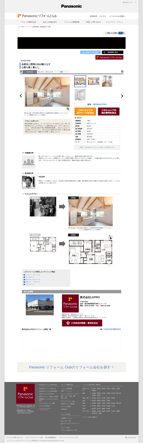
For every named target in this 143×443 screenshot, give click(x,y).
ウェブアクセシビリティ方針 (34, 437)
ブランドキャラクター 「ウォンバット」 (45, 409)
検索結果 (43, 27)
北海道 (94, 388)
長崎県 (103, 411)
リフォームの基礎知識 (71, 22)
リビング (76, 394)
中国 (84, 406)
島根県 (99, 406)
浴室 (61, 72)
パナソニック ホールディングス (68, 437)
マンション (69, 391)
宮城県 (113, 388)
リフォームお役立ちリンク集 (69, 430)
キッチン (63, 394)
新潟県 (94, 398)
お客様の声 (64, 409)
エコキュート (29, 284)
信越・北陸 (86, 398)
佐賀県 (99, 411)
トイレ (66, 396)
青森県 (99, 388)
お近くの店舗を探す (50, 22)
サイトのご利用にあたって (15, 437)
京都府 (99, 403)
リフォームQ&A (65, 427)
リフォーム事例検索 (32, 27)
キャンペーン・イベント (114, 22)
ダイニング (70, 394)
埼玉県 (103, 393)
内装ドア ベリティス (32, 282)
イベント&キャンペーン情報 (47, 403)
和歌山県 (118, 403)
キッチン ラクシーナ (32, 275)
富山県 (99, 398)
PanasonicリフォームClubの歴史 (48, 391)
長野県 (113, 398)
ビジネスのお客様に (44, 406)
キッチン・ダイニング (45, 72)
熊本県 (108, 411)
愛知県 (103, 400)
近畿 (84, 403)
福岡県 (94, 411)
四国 (84, 408)
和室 (74, 396)
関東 (84, 393)
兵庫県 (108, 403)
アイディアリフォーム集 (67, 401)
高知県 (108, 408)
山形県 (118, 388)
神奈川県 (118, 393)
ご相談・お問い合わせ (93, 22)
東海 (84, 400)
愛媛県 (103, 408)
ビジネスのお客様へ (117, 16)
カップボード (29, 277)
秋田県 (103, 388)
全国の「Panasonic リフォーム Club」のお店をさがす (97, 147)
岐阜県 (94, 400)
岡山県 (103, 406)
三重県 (108, 400)
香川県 (99, 408)
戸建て (63, 391)
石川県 (103, 398)
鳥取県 (94, 406)
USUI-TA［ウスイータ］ (33, 279)
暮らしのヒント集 (66, 420)
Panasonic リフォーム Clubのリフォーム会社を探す (70, 367)
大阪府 (103, 403)
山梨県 (94, 395)
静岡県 (99, 400)
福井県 (108, 398)
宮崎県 (118, 411)
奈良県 (113, 403)
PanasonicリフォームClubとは (47, 388)
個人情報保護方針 (51, 437)
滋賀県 (94, 403)
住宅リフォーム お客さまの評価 (48, 396)
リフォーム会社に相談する (90, 417)
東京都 (113, 393)
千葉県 (108, 393)
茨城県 (94, 393)
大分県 (113, 411)
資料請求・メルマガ (98, 16)
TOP (22, 27)
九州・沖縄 (86, 411)
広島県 (108, 406)
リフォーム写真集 (66, 406)
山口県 (113, 406)
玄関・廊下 (64, 398)
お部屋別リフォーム (66, 418)
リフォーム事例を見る (28, 22)
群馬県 (99, 393)
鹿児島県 (94, 413)
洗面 (70, 396)
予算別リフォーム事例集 (67, 404)
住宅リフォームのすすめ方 (46, 393)
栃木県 (99, 395)
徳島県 (94, 408)
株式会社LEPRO (100, 104)
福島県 (94, 390)
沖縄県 (100, 413)
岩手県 (108, 388)
